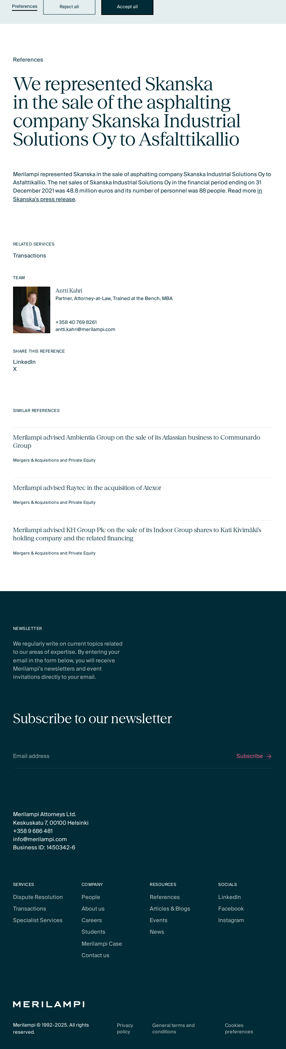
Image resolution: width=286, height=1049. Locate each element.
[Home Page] (49, 1004)
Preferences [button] (24, 6)
